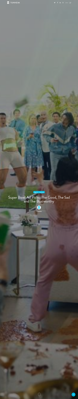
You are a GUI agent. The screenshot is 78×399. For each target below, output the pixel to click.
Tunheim (39, 211)
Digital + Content (39, 192)
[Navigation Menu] (68, 2)
